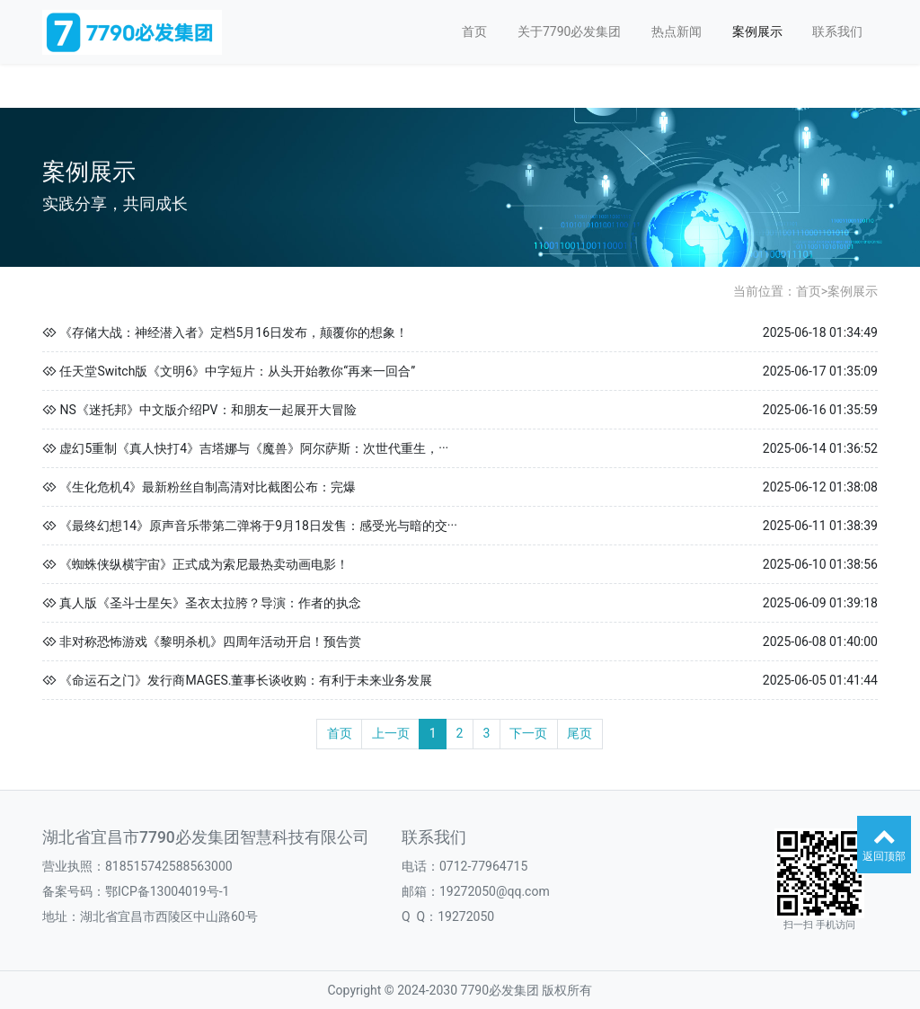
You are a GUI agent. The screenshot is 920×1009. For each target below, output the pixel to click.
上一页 (391, 733)
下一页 (528, 733)
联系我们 (837, 31)
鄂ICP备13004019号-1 (167, 891)
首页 (474, 31)
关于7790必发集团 (569, 31)
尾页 (579, 733)
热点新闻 (676, 31)
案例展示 (757, 31)
